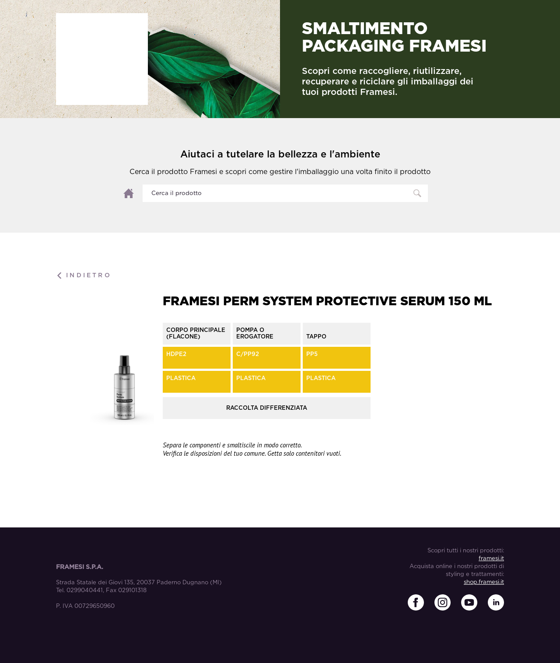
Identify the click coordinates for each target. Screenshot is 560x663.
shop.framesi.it (484, 582)
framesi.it (491, 559)
